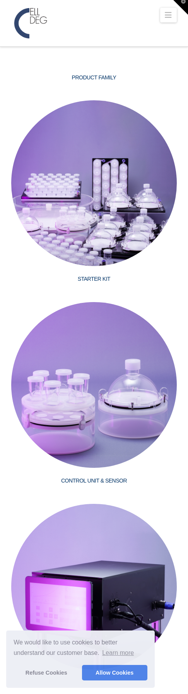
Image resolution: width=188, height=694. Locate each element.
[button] (168, 15)
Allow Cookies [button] (114, 673)
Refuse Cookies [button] (46, 673)
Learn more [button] (118, 652)
